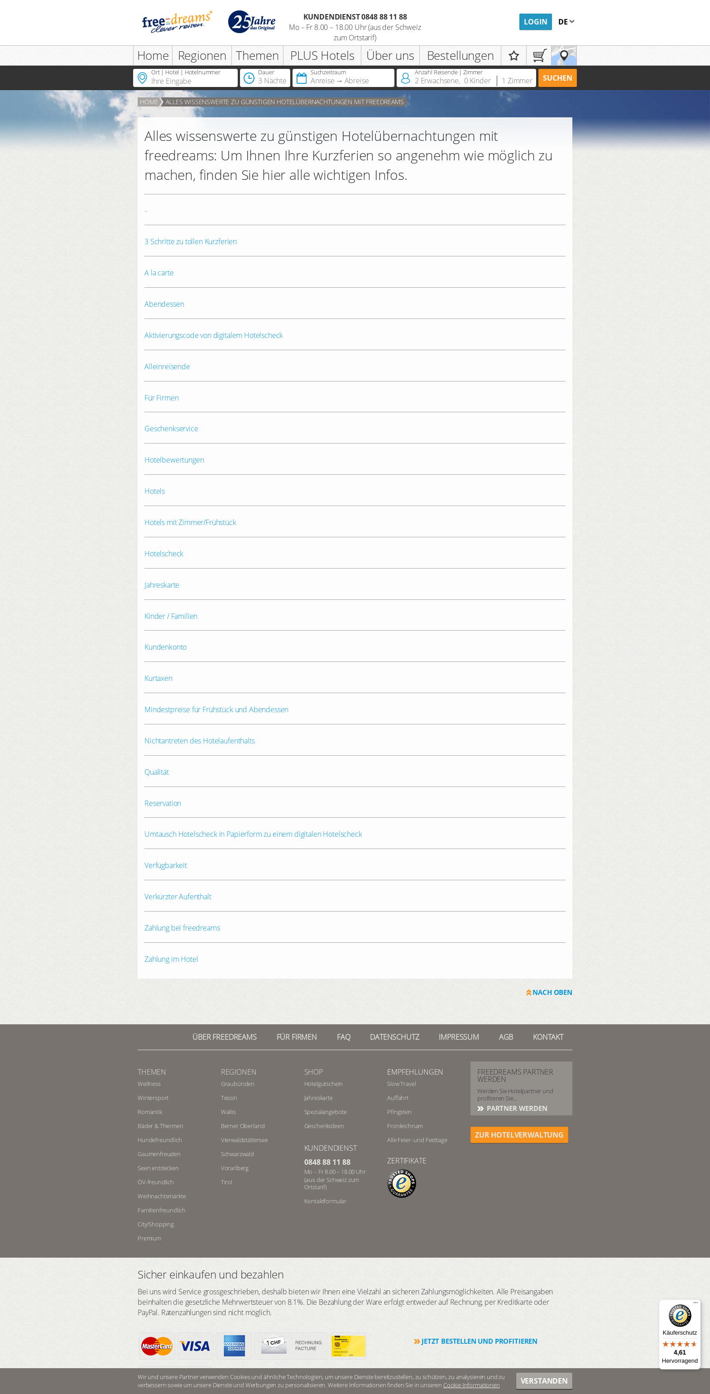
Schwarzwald (237, 1154)
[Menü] (695, 1304)
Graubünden (237, 1084)
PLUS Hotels (322, 55)
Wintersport (153, 1098)
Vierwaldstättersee (244, 1140)
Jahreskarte (161, 585)
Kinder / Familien (170, 616)
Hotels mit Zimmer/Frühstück (190, 522)
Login (535, 22)
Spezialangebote (325, 1112)
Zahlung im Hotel (171, 959)
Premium (149, 1238)
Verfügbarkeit (165, 865)
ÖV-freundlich (156, 1182)
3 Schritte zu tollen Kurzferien (190, 241)
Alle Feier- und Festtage (417, 1140)
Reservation (162, 803)
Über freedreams (224, 1037)
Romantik (150, 1112)
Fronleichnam (405, 1126)
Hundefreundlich (160, 1140)
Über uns (390, 55)
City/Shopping (156, 1224)
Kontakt (548, 1037)
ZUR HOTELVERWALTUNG (519, 1135)
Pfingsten (399, 1112)
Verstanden (544, 1381)
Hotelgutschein (323, 1084)
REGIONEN (239, 1072)
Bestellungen (460, 55)
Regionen (202, 55)
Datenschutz (394, 1037)
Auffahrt (397, 1098)
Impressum (459, 1037)
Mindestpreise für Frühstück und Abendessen (216, 709)
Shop (313, 1072)
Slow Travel (401, 1084)
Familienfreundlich (162, 1210)
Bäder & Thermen (160, 1126)
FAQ (343, 1037)
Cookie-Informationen (471, 1385)
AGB (506, 1037)
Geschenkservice (171, 429)
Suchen (557, 78)
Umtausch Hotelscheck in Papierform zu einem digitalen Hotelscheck (253, 834)
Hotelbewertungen (174, 460)
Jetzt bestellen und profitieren (479, 1341)
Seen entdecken (158, 1168)
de (564, 22)
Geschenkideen (324, 1126)
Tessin (229, 1098)
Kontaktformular (325, 1201)
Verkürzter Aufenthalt (177, 897)
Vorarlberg (235, 1168)
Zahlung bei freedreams (182, 928)
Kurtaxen (158, 678)
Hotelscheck (163, 554)
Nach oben (552, 992)
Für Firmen (161, 398)
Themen (257, 55)
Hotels (154, 491)
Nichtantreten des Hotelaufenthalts (199, 741)
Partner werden (516, 1108)
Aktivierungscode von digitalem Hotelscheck (213, 335)
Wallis (228, 1112)
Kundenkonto (165, 647)
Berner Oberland (243, 1126)
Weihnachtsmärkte (162, 1196)
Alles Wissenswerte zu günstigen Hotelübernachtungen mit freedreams (284, 101)
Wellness (149, 1084)
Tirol (226, 1182)
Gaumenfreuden (159, 1154)
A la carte (158, 273)
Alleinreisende (167, 366)
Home (153, 55)
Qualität (156, 772)
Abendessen (164, 304)
